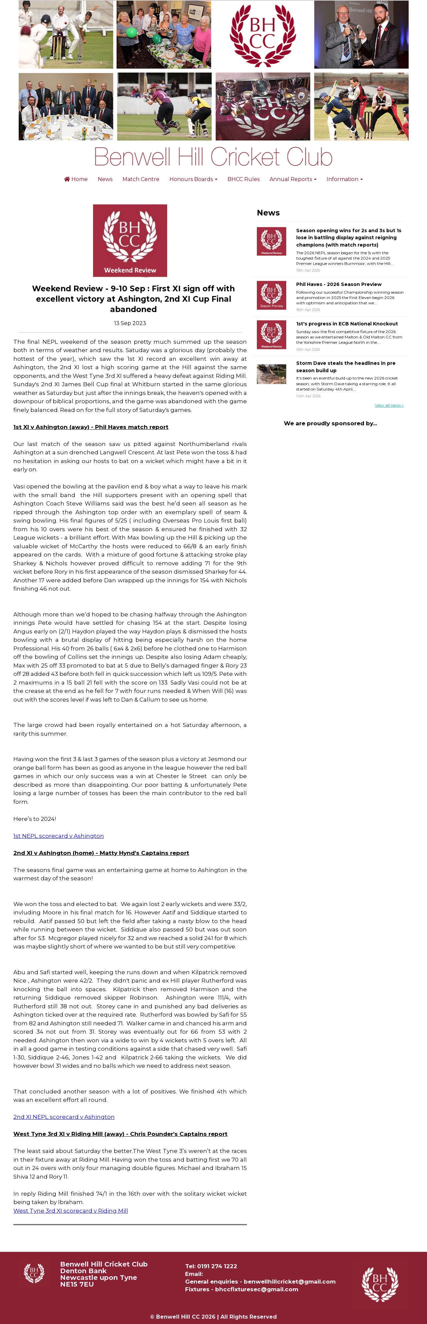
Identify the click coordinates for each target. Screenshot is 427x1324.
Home (76, 179)
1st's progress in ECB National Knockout (347, 324)
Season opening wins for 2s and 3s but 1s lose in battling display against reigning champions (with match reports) (348, 238)
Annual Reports (293, 179)
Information (345, 179)
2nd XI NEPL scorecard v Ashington (64, 1117)
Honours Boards (193, 179)
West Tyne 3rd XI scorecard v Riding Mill (70, 1210)
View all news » (389, 405)
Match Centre (140, 179)
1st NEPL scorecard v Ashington (58, 836)
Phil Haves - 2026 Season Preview (339, 284)
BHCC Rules (244, 179)
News (105, 179)
